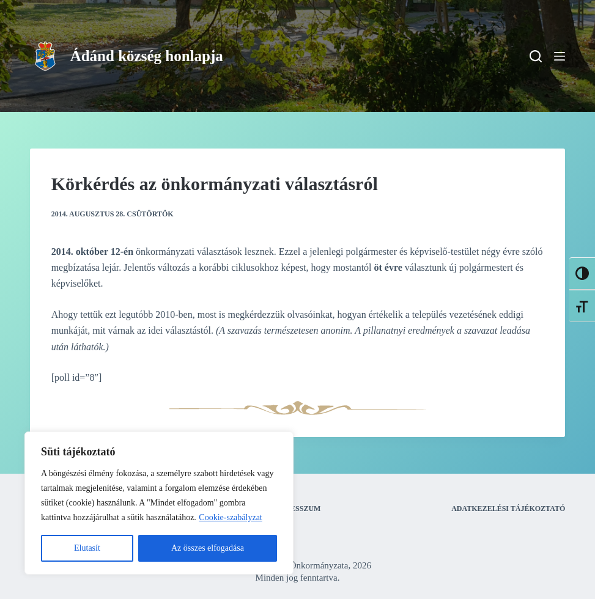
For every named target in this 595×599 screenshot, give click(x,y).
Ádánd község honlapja (146, 56)
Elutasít (87, 548)
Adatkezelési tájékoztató (508, 508)
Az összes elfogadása (207, 548)
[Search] (536, 56)
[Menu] (559, 56)
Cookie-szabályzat (230, 517)
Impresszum (295, 508)
